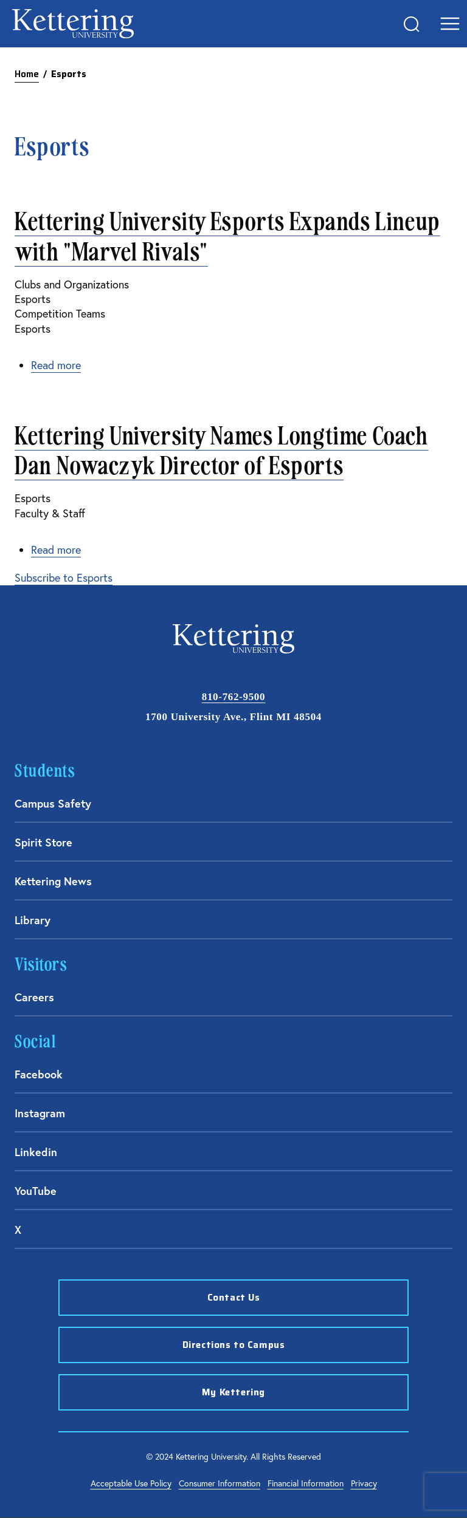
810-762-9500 (233, 697)
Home (27, 74)
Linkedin (36, 1152)
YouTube (36, 1190)
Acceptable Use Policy (131, 1483)
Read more (56, 365)
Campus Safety (53, 803)
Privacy (364, 1483)
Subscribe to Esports (63, 578)
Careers (34, 997)
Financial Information (306, 1483)
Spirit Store (43, 842)
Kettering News (53, 881)
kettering (73, 23)
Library (32, 920)
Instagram (40, 1113)
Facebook (39, 1074)
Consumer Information (219, 1483)
